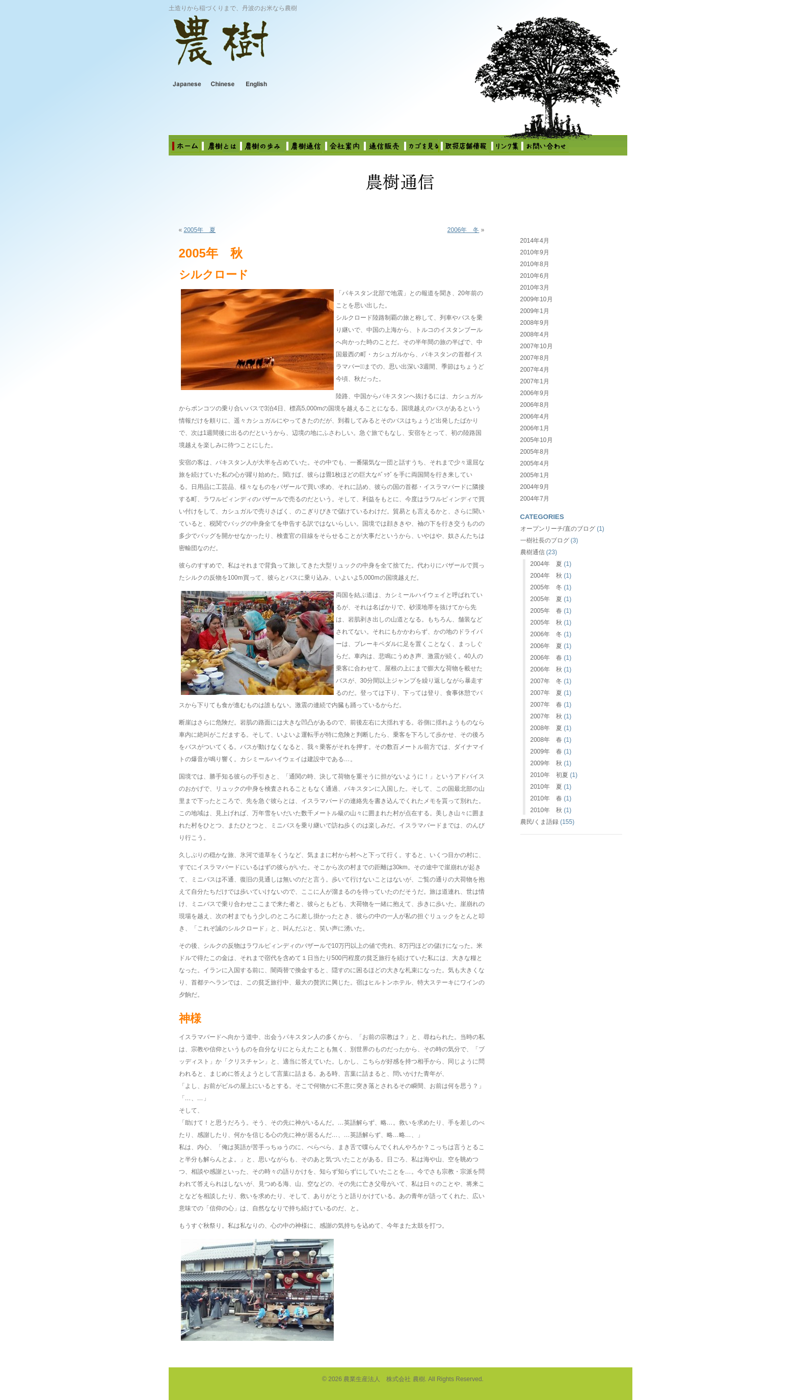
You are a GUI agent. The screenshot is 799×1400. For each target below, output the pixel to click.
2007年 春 (546, 704)
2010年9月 (534, 252)
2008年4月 (534, 334)
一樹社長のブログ (544, 540)
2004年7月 (534, 498)
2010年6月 (534, 275)
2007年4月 (534, 369)
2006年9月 (534, 393)
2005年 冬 (546, 587)
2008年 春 (546, 739)
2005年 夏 (200, 230)
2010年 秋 (546, 810)
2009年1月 (534, 311)
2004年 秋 (546, 575)
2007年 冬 (546, 681)
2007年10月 (536, 346)
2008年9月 (534, 322)
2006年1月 (534, 428)
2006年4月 (534, 416)
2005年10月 (536, 440)
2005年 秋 (546, 622)
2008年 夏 (546, 728)
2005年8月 (534, 451)
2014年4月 (534, 240)
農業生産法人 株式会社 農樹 (301, 47)
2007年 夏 (546, 692)
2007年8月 (534, 357)
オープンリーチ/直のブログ (557, 528)
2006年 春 (546, 657)
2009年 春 (546, 751)
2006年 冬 (463, 230)
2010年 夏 (546, 786)
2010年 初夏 (549, 775)
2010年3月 (534, 287)
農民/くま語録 (539, 821)
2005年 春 (546, 610)
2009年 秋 (546, 763)
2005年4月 (534, 463)
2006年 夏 (546, 646)
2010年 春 (546, 798)
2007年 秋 (546, 716)
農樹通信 (532, 552)
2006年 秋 (546, 669)
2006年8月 (534, 404)
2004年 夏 (546, 563)
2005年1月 (534, 475)
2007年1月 (534, 381)
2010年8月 (534, 264)
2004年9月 (534, 486)
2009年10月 (536, 299)
